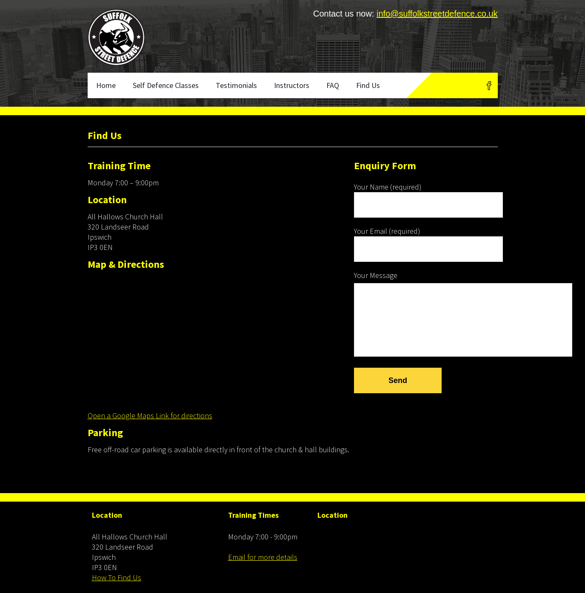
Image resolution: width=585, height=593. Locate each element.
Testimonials (236, 85)
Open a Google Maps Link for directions (150, 415)
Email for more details (262, 557)
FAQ (332, 85)
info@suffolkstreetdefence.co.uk (437, 13)
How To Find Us (116, 577)
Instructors (291, 85)
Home (106, 85)
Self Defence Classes (166, 85)
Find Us (368, 85)
